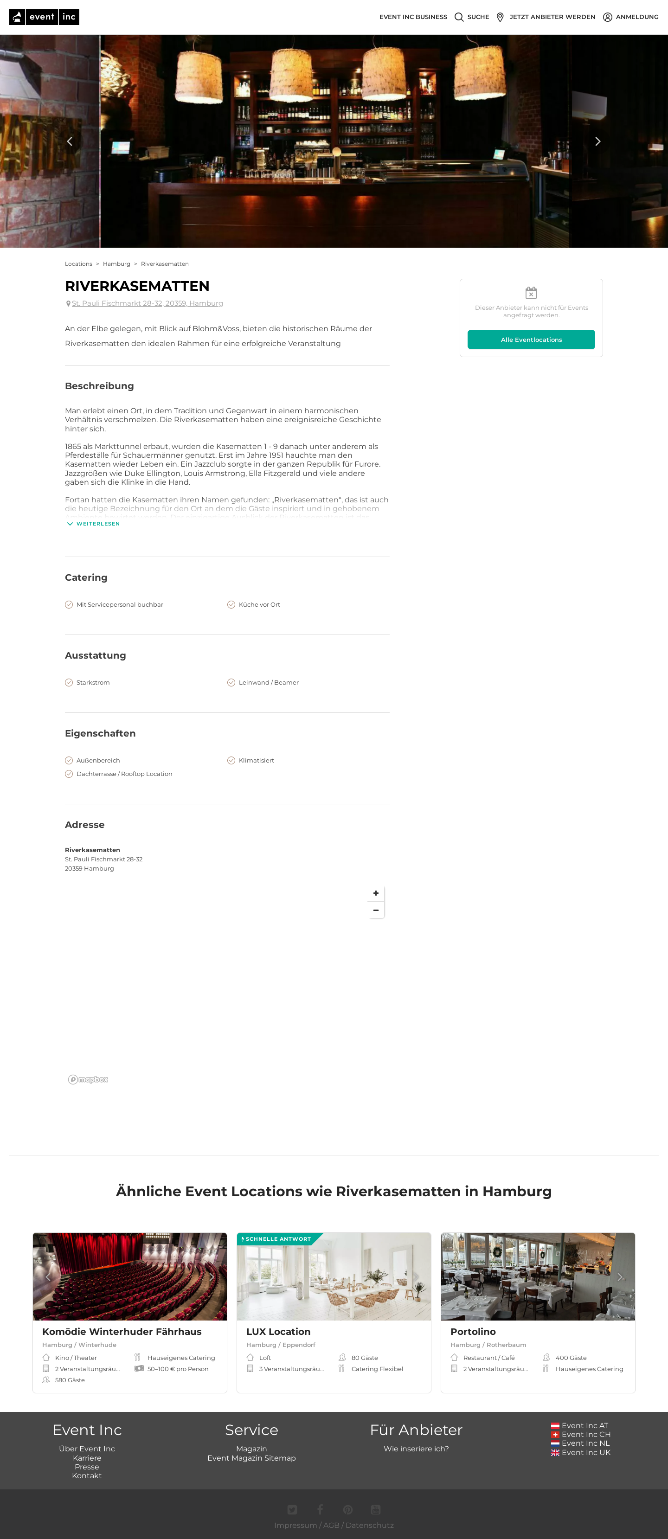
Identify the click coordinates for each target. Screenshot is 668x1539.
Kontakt (87, 1475)
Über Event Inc (87, 1448)
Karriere (87, 1458)
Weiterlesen (92, 524)
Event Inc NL (580, 1443)
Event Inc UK (581, 1452)
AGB (331, 1525)
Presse (87, 1466)
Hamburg (116, 263)
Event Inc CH (581, 1434)
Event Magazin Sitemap (251, 1458)
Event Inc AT (580, 1425)
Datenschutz (370, 1525)
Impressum (295, 1525)
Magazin (251, 1448)
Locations (78, 263)
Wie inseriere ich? (416, 1448)
